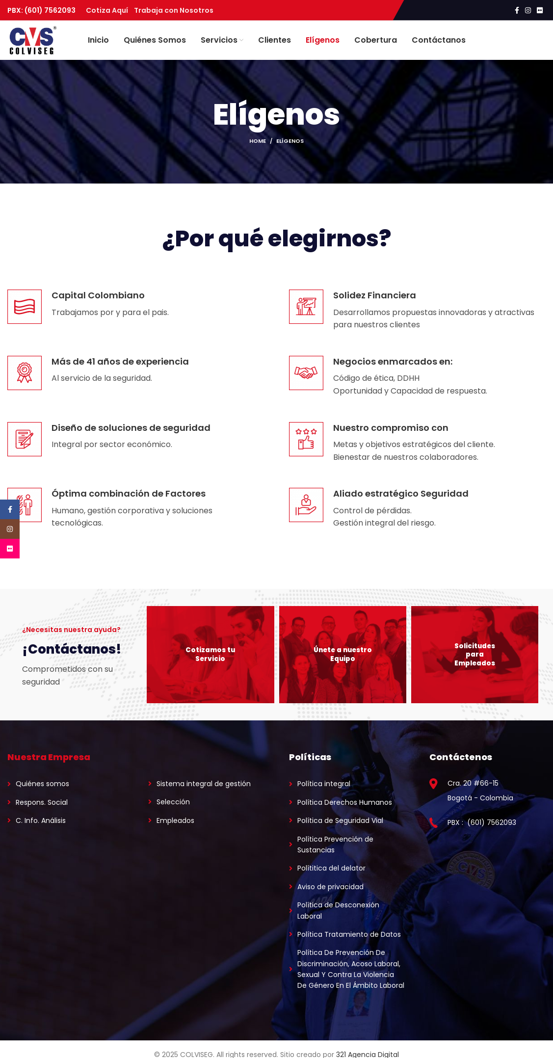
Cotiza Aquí (110, 10)
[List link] (65, 783)
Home (257, 141)
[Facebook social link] (517, 10)
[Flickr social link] (540, 10)
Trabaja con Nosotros (173, 10)
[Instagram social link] (528, 10)
